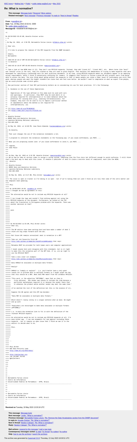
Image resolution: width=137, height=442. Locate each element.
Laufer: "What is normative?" (32, 415)
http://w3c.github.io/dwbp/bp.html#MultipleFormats (31, 259)
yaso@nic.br (16, 21)
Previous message (44, 16)
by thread (46, 432)
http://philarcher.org (18, 355)
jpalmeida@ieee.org (57, 126)
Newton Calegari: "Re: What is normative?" (37, 423)
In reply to (56, 16)
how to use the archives (22, 434)
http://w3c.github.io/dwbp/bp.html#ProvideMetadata (31, 241)
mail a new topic (45, 429)
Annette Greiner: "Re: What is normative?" (34, 420)
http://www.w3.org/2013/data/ (21, 351)
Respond (36, 13)
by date (38, 432)
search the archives (40, 434)
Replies (75, 16)
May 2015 (56, 4)
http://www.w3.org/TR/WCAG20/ (23, 109)
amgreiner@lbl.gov (52, 66)
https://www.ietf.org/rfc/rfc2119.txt (26, 111)
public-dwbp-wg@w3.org (41, 4)
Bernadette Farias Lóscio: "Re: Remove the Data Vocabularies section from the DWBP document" (62, 418)
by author (63, 432)
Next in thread (66, 16)
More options (46, 13)
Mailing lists (19, 4)
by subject (55, 432)
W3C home (8, 4)
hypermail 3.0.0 (34, 438)
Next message (30, 16)
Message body (26, 13)
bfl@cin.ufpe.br (59, 42)
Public (28, 4)
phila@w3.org (49, 175)
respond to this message (28, 429)
